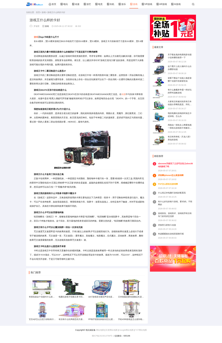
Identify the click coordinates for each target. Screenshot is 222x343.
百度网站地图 (112, 330)
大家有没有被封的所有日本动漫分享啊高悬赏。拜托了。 (180, 104)
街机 (110, 4)
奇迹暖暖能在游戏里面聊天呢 (171, 234)
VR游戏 (147, 4)
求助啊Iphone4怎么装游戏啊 (170, 175)
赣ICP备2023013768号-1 (103, 336)
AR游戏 (161, 4)
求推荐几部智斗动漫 (167, 225)
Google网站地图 (126, 330)
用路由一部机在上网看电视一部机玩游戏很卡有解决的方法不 (180, 128)
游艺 (87, 4)
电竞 (99, 4)
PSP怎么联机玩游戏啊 (168, 184)
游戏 (133, 4)
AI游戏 (176, 4)
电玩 (64, 4)
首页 (52, 4)
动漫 (75, 4)
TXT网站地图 (141, 330)
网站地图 (100, 330)
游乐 (122, 4)
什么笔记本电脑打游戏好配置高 (172, 193)
